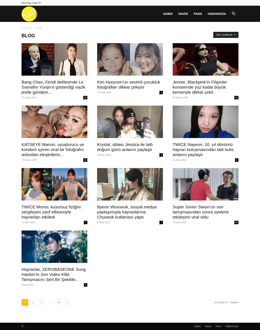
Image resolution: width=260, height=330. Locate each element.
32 (85, 97)
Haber (168, 14)
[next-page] (67, 302)
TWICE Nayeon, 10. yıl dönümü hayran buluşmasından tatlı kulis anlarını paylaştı (203, 149)
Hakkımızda (217, 14)
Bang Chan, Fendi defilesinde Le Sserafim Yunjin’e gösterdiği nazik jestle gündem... (53, 87)
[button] (233, 14)
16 (236, 97)
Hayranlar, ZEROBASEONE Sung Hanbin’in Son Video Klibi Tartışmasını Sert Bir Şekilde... (54, 274)
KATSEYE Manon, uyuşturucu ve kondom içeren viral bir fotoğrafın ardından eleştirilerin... (53, 149)
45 (85, 160)
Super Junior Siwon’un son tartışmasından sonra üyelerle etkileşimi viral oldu (201, 212)
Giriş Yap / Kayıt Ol (31, 2)
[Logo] (29, 14)
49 (236, 222)
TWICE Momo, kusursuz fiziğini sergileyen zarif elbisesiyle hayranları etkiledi (51, 212)
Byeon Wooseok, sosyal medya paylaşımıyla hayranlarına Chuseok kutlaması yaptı (127, 212)
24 (58, 302)
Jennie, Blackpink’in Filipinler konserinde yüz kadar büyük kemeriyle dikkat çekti (200, 87)
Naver (183, 14)
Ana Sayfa (27, 28)
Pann (198, 14)
